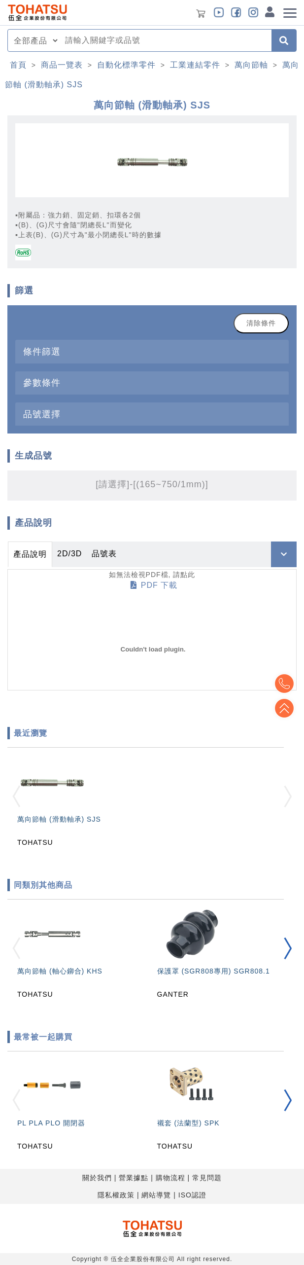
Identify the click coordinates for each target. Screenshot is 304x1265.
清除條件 (261, 323)
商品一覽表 (62, 65)
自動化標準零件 (126, 65)
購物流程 (170, 1178)
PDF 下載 (154, 585)
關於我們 (97, 1178)
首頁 (18, 65)
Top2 (284, 683)
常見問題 (207, 1178)
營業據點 (133, 1178)
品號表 (104, 553)
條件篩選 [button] (42, 351)
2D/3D (69, 553)
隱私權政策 (116, 1195)
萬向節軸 (251, 65)
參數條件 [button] (42, 382)
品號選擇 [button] (42, 414)
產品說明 (30, 554)
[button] (287, 949)
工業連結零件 (195, 65)
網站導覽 (156, 1195)
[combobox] (165, 40)
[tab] (152, 351)
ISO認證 (192, 1195)
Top (284, 708)
